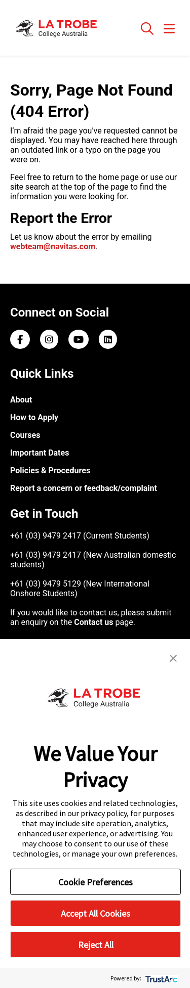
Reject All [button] (95, 945)
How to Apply (34, 417)
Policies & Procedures (50, 470)
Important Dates (39, 453)
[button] (173, 657)
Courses (25, 435)
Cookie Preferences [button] (95, 882)
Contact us (93, 622)
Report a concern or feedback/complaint (83, 488)
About (21, 400)
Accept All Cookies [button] (95, 913)
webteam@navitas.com (52, 246)
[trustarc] (160, 978)
